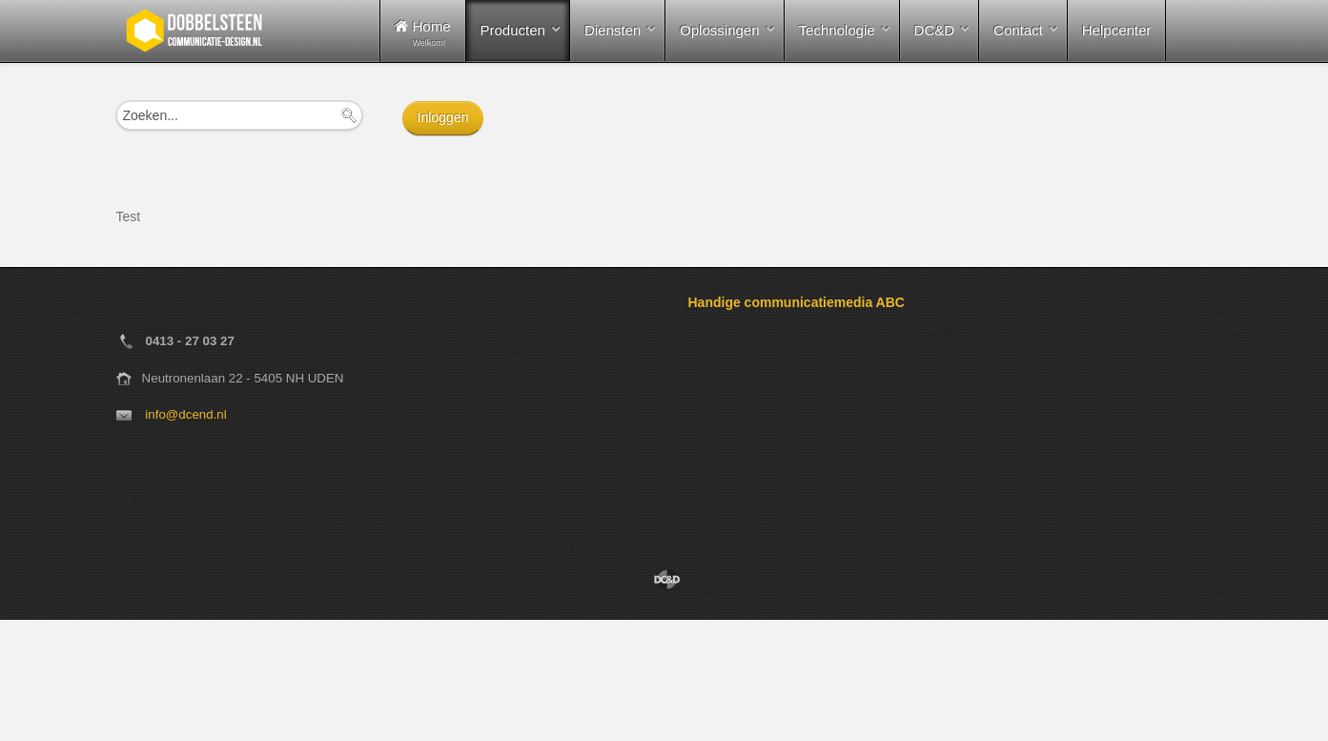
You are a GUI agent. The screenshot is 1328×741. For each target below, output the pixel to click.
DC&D (934, 30)
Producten (512, 30)
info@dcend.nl (185, 414)
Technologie (837, 30)
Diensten (612, 30)
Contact (1018, 30)
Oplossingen (719, 30)
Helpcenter (1117, 30)
